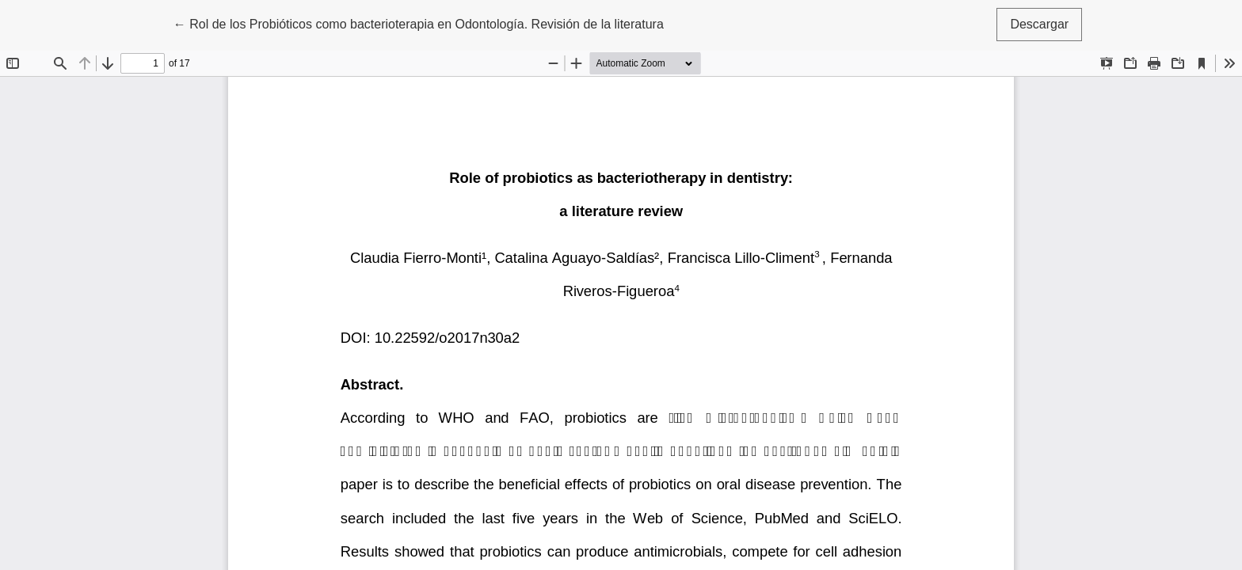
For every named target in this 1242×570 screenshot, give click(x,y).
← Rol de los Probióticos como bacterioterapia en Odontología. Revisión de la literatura (418, 22)
